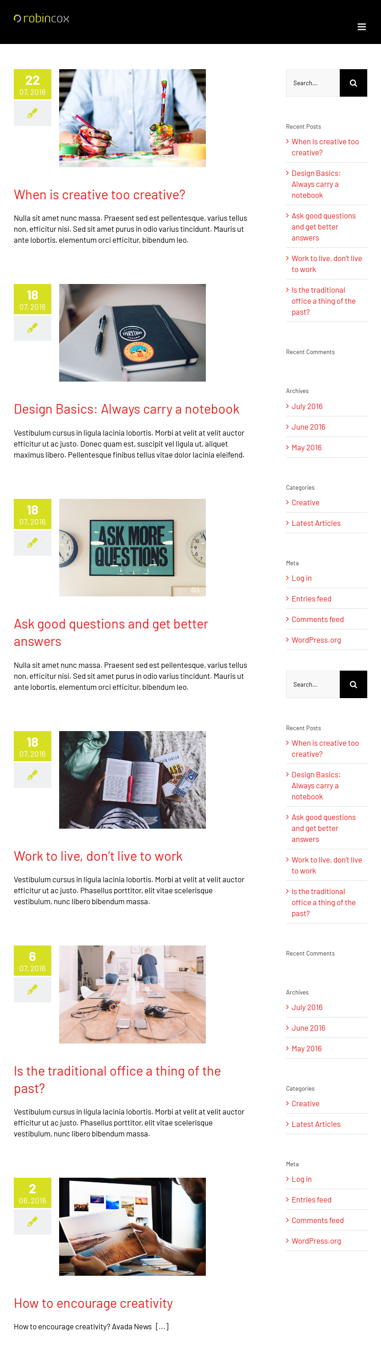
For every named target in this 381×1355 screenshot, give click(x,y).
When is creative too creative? (99, 194)
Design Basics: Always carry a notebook (126, 408)
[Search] (353, 83)
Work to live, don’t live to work (98, 855)
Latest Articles (316, 522)
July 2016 (307, 405)
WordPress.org (316, 639)
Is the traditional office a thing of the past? (324, 300)
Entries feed (311, 598)
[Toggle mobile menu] (362, 27)
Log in (302, 577)
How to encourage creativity (93, 1303)
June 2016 (309, 426)
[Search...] (313, 83)
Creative (306, 502)
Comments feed (318, 618)
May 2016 (307, 447)
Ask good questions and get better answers (324, 226)
